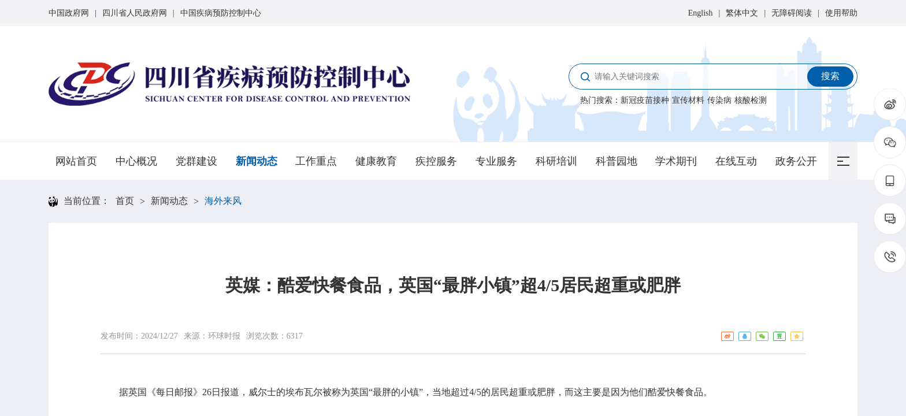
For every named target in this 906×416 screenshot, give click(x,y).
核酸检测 (750, 100)
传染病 (719, 100)
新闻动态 (256, 161)
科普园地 (616, 161)
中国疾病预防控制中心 (220, 13)
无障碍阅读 (791, 13)
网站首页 (76, 161)
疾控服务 (436, 161)
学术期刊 (676, 161)
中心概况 (136, 161)
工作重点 (316, 161)
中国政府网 (69, 13)
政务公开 (796, 161)
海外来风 (223, 201)
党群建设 (196, 161)
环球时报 (224, 336)
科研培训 (556, 161)
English (700, 13)
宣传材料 (688, 100)
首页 (125, 201)
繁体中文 (742, 13)
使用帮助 (841, 13)
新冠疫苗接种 (645, 100)
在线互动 (736, 161)
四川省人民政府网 (134, 13)
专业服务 (496, 161)
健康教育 (376, 161)
